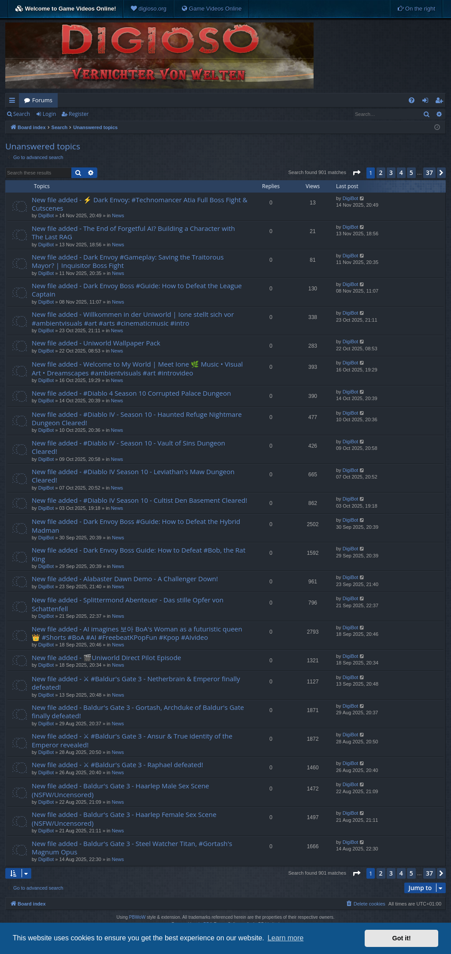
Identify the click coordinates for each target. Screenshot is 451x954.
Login (49, 114)
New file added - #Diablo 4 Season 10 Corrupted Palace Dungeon (131, 393)
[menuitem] (148, 9)
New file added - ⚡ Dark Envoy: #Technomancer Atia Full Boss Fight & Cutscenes (140, 203)
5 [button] (411, 172)
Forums (42, 100)
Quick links (14, 102)
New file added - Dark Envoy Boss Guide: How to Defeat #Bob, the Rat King (138, 554)
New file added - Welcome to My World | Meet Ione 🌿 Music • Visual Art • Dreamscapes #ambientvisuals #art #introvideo (137, 368)
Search (21, 114)
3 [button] (391, 172)
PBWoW (137, 917)
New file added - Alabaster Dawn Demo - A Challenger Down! (125, 578)
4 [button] (401, 172)
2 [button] (381, 172)
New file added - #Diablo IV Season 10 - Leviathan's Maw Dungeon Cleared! (133, 475)
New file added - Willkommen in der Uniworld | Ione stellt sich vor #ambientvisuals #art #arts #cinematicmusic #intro (133, 318)
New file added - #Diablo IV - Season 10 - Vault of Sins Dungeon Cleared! (128, 447)
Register (79, 114)
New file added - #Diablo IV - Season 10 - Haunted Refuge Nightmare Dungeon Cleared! (137, 418)
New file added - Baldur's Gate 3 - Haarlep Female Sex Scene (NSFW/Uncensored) (124, 818)
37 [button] (429, 172)
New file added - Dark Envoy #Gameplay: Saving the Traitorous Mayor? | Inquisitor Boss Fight (128, 261)
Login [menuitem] (427, 102)
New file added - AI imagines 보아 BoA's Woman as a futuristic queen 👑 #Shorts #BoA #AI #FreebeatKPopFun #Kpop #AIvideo (137, 633)
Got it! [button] (401, 938)
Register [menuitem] (441, 102)
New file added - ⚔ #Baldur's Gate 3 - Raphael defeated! (117, 764)
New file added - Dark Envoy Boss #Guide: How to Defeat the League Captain (137, 289)
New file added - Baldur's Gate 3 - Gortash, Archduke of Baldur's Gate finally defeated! (138, 711)
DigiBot (46, 215)
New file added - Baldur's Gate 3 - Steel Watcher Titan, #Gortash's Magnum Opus (132, 847)
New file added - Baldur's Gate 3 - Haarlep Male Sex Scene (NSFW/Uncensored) (120, 789)
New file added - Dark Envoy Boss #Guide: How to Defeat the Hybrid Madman (136, 525)
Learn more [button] (285, 938)
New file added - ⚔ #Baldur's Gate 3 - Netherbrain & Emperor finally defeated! (136, 682)
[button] (356, 172)
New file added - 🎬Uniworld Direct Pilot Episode (106, 657)
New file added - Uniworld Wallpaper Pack (96, 342)
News (118, 215)
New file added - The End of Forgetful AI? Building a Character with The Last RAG (133, 232)
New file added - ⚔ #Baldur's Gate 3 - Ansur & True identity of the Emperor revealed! (132, 740)
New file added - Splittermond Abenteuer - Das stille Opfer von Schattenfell (127, 603)
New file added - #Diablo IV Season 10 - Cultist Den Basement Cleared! (139, 500)
